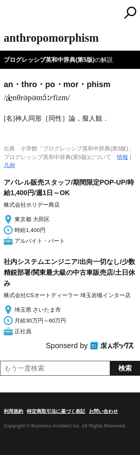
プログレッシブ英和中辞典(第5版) (49, 60)
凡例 (9, 165)
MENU (9, 13)
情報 (122, 157)
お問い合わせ (103, 411)
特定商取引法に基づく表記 (56, 411)
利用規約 (13, 411)
